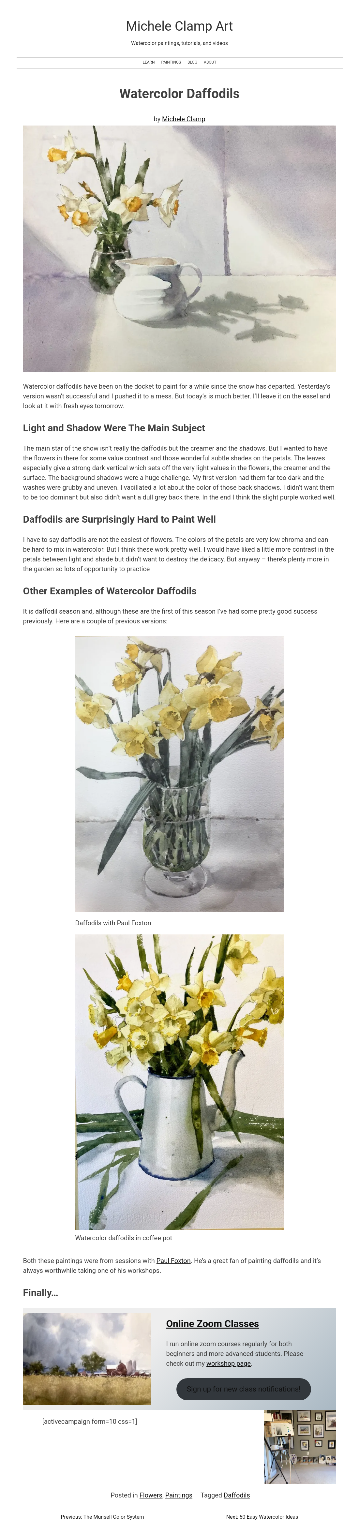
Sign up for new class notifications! (244, 1389)
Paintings (171, 62)
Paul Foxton (174, 1261)
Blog (192, 62)
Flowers (151, 1495)
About (210, 62)
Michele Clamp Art (179, 26)
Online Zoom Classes (212, 1323)
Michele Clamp (183, 119)
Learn (148, 62)
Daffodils (237, 1495)
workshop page (228, 1363)
